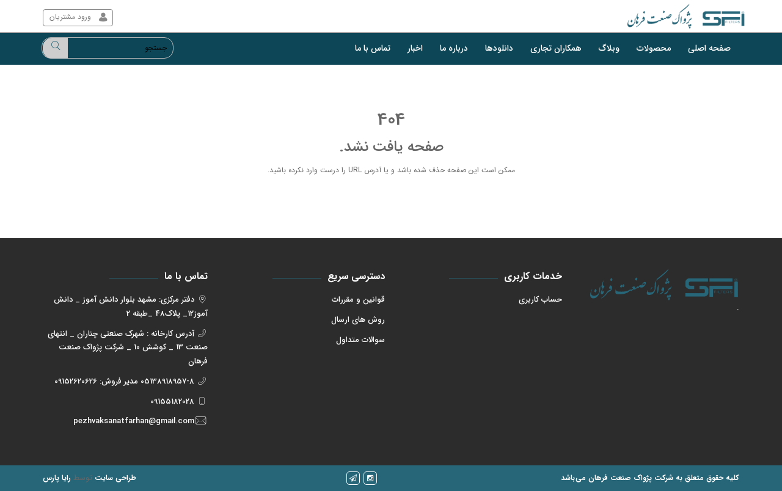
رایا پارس (57, 478)
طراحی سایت (115, 478)
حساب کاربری (540, 299)
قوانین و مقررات (358, 299)
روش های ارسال (358, 319)
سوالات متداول (360, 339)
